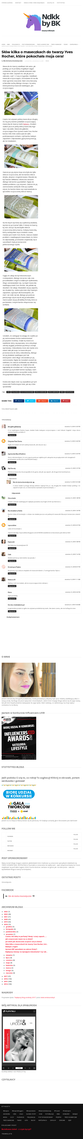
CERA (14, 1114)
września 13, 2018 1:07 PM (72, 468)
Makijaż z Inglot (11, 947)
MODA (5, 1117)
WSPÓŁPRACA (74, 44)
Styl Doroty (12, 468)
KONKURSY (66, 1114)
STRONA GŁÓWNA (7, 3)
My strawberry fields (15, 511)
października (11, 932)
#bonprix (6, 1111)
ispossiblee (12, 525)
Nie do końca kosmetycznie (23, 482)
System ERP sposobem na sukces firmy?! (21, 949)
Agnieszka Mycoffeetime (17, 454)
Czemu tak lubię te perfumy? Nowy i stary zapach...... (26, 936)
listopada (10, 929)
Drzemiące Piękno (14, 567)
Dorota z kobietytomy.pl (16, 605)
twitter (40, 839)
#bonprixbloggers (17, 1111)
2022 (6, 914)
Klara (10, 592)
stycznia (9, 973)
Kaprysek (11, 542)
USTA (26, 1120)
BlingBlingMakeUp (14, 427)
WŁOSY (33, 1120)
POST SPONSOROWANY (28, 44)
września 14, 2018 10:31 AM (72, 482)
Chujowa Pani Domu (15, 441)
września (9, 934)
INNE (8, 44)
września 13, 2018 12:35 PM (72, 426)
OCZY (12, 1117)
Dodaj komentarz (13, 617)
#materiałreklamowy (45, 1111)
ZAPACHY (53, 1120)
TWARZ (66, 44)
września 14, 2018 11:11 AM (72, 579)
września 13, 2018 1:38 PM (72, 498)
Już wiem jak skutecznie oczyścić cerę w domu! (23, 942)
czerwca (9, 960)
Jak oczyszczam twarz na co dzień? (19, 939)
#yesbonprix (67, 1111)
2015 (6, 981)
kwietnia (9, 965)
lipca (8, 958)
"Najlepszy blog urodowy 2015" (25, 997)
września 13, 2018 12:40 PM (72, 441)
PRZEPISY (58, 1117)
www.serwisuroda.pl (48, 997)
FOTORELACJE (49, 1114)
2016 (6, 979)
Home (3, 44)
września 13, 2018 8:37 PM (72, 567)
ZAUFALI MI (50, 3)
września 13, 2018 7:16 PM (72, 554)
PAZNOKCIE (20, 1117)
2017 (6, 976)
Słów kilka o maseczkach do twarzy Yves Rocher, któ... (26, 944)
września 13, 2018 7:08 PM (72, 541)
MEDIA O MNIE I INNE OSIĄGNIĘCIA (34, 3)
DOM (40, 1114)
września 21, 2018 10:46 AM (72, 604)
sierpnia (9, 955)
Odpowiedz (12, 435)
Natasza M (11, 580)
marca (8, 968)
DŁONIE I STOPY (31, 1114)
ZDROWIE (62, 1120)
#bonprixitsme (30, 1111)
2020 (6, 919)
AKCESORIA (6, 1114)
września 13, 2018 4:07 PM (72, 525)
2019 (6, 922)
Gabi (9, 554)
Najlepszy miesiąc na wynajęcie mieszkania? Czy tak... (26, 952)
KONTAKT (18, 3)
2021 (6, 917)
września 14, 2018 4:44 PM (72, 592)
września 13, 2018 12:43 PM (72, 453)
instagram (40, 844)
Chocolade (12, 498)
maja (8, 963)
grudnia (9, 927)
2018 (6, 924)
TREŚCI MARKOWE (56, 44)
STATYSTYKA (61, 3)
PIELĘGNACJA (16, 44)
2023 (6, 912)
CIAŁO (21, 1114)
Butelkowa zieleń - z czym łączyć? (16, 1129)
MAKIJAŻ (75, 1114)
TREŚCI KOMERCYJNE (43, 44)
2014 (6, 984)
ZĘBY (69, 1120)
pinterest (40, 849)
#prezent (57, 1111)
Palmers (26, 124)
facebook (40, 834)
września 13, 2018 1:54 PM (72, 510)
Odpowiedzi (13, 479)
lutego (8, 970)
